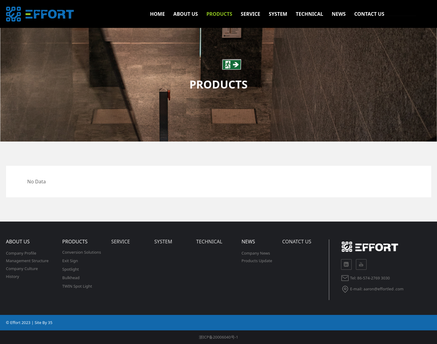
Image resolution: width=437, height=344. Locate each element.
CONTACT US (369, 14)
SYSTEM (278, 14)
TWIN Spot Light (77, 286)
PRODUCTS (219, 14)
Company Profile (21, 253)
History (12, 276)
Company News (255, 253)
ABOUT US (185, 14)
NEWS (339, 14)
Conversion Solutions (81, 252)
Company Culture (22, 268)
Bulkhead (71, 277)
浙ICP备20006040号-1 (218, 337)
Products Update (256, 260)
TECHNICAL (309, 14)
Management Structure (27, 260)
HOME (157, 14)
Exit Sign (70, 260)
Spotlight (70, 269)
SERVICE (250, 14)
